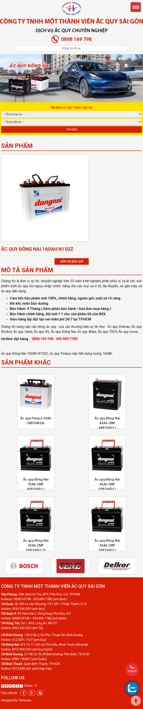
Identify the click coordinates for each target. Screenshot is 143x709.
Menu (136, 7)
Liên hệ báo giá (71, 261)
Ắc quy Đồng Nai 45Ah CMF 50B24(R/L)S (36, 545)
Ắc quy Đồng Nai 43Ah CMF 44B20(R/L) (107, 423)
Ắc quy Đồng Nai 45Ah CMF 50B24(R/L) (107, 484)
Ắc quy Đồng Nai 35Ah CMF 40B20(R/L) (36, 484)
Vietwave (25, 700)
